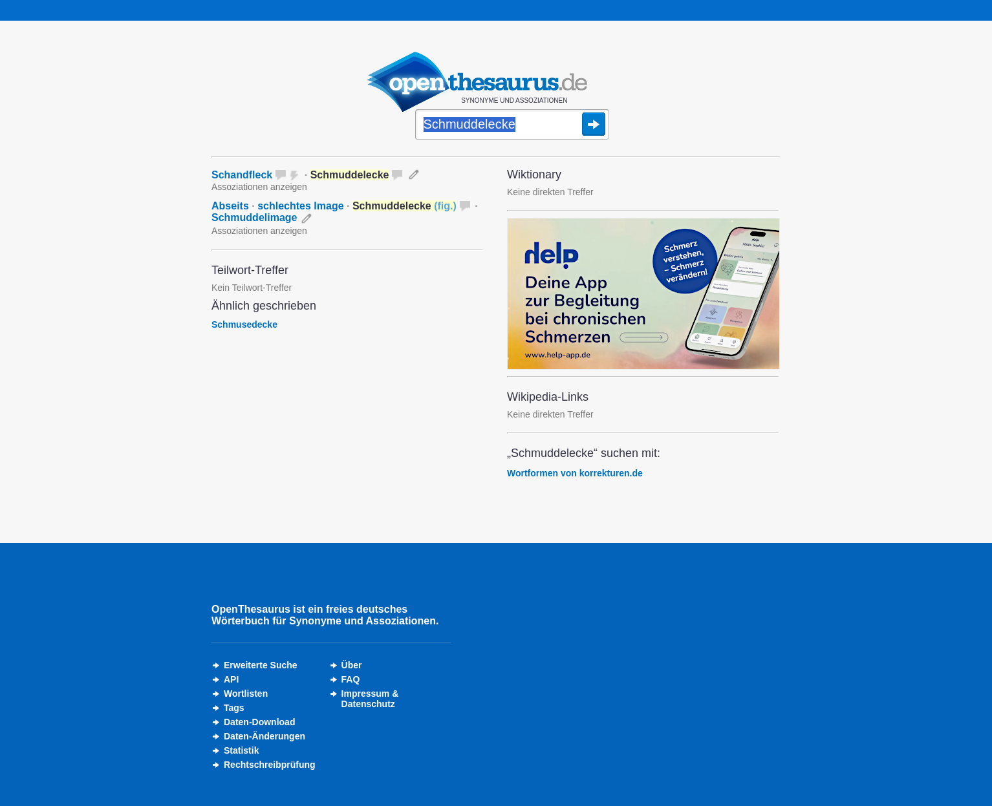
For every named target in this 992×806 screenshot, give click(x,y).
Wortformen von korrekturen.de (575, 473)
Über (351, 665)
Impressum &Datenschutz (370, 698)
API (231, 679)
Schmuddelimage (254, 217)
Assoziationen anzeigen (259, 187)
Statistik (241, 750)
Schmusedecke (244, 324)
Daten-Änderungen (264, 736)
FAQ (350, 679)
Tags (234, 708)
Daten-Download (259, 722)
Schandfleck (241, 174)
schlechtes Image (300, 205)
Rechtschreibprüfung (270, 764)
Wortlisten (246, 693)
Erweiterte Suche (260, 665)
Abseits (230, 205)
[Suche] (512, 125)
